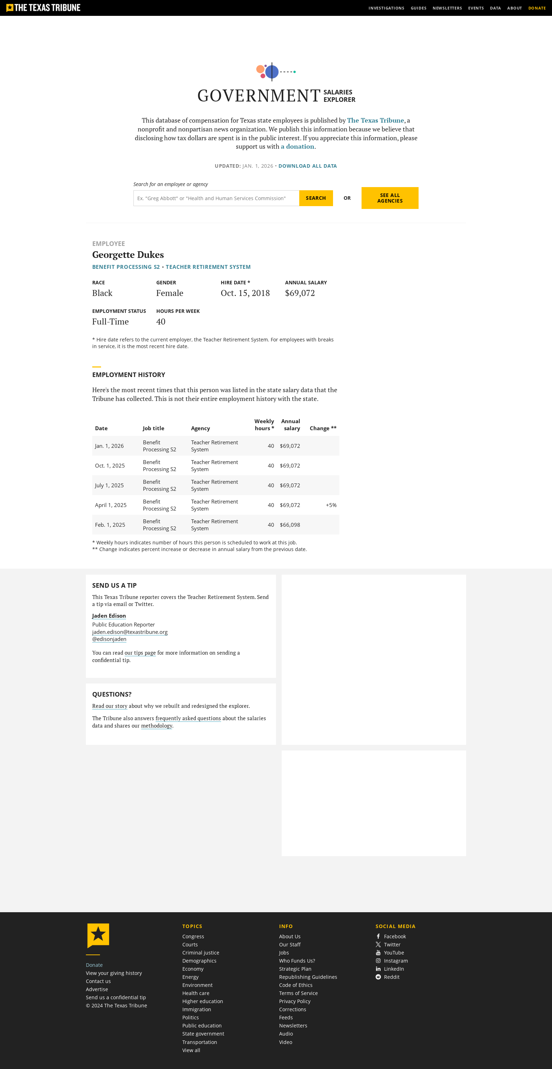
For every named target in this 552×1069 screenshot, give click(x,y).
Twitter (388, 944)
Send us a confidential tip (116, 997)
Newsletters (293, 1025)
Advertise (97, 989)
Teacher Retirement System (208, 266)
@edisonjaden (109, 638)
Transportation (199, 1042)
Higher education (202, 1001)
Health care (195, 993)
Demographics (199, 960)
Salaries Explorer (340, 96)
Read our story (109, 706)
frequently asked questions (188, 718)
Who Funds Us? (297, 960)
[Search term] (216, 198)
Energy (190, 977)
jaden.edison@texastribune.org (130, 631)
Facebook (391, 936)
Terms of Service (298, 993)
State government (203, 1033)
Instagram (392, 960)
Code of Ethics (296, 985)
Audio (286, 1033)
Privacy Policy (294, 1001)
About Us (290, 936)
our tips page (140, 652)
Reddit (388, 977)
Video (285, 1042)
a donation (297, 146)
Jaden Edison (109, 615)
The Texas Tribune (375, 120)
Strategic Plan (295, 968)
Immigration (196, 1009)
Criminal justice (200, 952)
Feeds (286, 1017)
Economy (192, 968)
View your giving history (114, 973)
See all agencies (390, 198)
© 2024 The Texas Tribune (116, 1005)
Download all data (307, 165)
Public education (202, 1025)
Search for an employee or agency (170, 184)
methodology (156, 725)
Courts (190, 944)
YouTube (390, 952)
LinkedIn (390, 968)
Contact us (98, 981)
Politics (190, 1017)
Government (259, 95)
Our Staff (290, 944)
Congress (193, 936)
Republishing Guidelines (308, 977)
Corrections (292, 1009)
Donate (94, 965)
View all (191, 1050)
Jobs (284, 952)
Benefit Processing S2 (126, 266)
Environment (197, 985)
